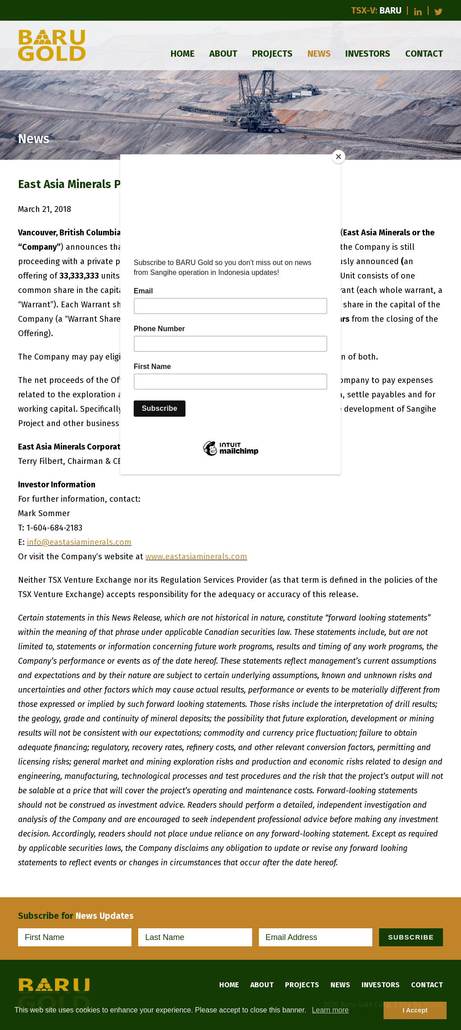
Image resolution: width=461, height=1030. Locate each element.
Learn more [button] (330, 1010)
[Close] (338, 156)
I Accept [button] (414, 1010)
